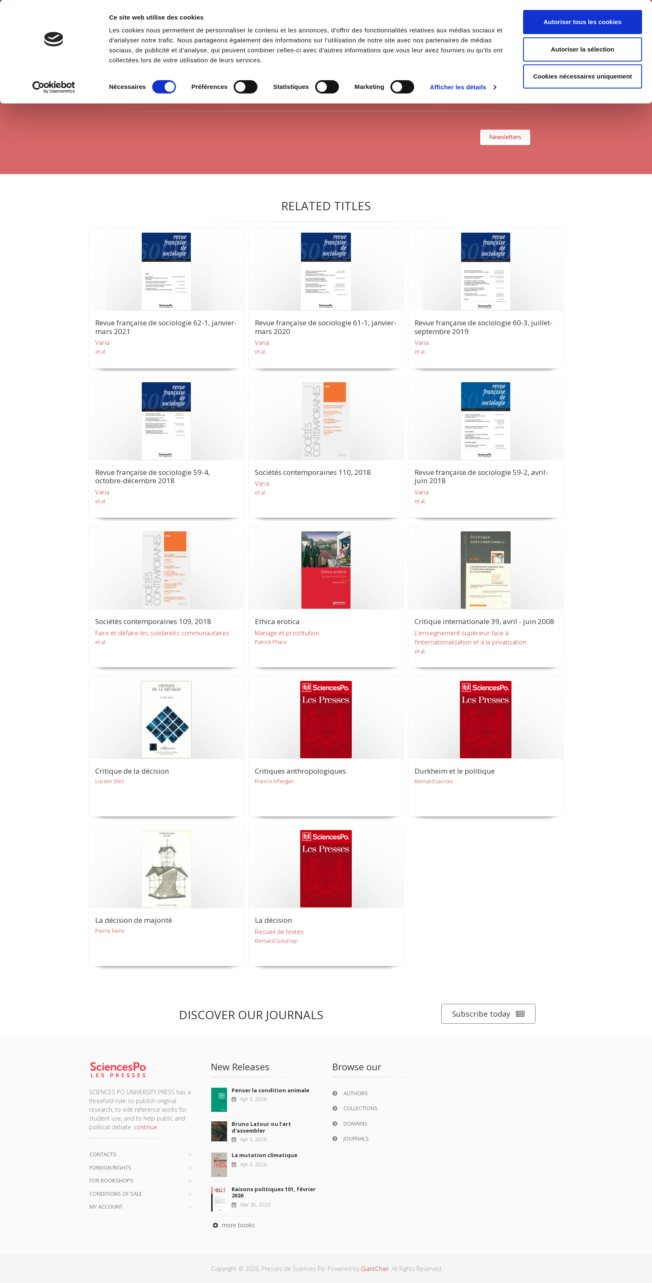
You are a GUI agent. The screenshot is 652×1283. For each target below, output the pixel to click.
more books (233, 1225)
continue (145, 1127)
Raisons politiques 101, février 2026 (274, 1192)
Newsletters (505, 137)
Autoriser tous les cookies (582, 21)
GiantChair (375, 1269)
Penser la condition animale (270, 1090)
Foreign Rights (110, 1167)
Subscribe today (488, 1014)
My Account (106, 1206)
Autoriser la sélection (583, 49)
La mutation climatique (264, 1155)
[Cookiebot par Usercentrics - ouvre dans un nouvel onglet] (53, 87)
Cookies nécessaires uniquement (582, 76)
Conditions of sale (115, 1193)
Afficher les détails (458, 87)
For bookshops (111, 1180)
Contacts (102, 1154)
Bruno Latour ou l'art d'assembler (261, 1127)
